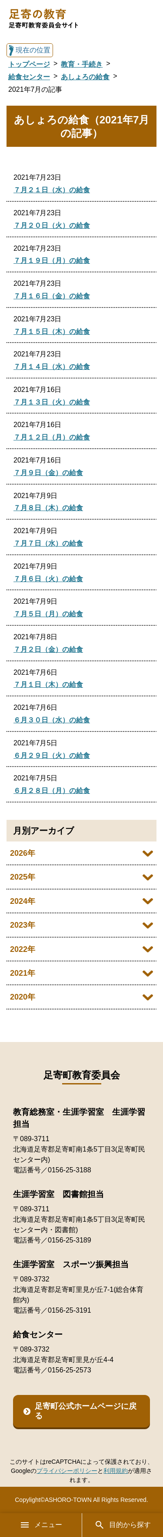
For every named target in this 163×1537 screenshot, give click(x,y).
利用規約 (115, 1470)
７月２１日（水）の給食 (51, 190)
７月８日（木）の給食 (48, 507)
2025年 (22, 877)
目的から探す (122, 1525)
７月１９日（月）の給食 (51, 260)
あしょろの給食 (85, 77)
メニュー (41, 1525)
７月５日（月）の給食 (48, 614)
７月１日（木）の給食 (48, 684)
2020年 (22, 997)
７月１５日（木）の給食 (51, 331)
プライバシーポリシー (67, 1470)
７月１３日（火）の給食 (51, 402)
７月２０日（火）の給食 (51, 225)
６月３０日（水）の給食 (51, 720)
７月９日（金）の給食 (48, 472)
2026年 (22, 853)
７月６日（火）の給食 (48, 578)
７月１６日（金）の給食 (51, 296)
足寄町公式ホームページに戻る (85, 1411)
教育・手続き (82, 64)
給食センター (29, 77)
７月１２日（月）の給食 (51, 437)
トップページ (29, 64)
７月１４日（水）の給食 (51, 366)
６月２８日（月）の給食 (51, 790)
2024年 (22, 901)
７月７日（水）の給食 (48, 543)
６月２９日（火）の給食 (51, 755)
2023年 (22, 925)
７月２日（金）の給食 (48, 649)
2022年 (22, 949)
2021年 (22, 973)
